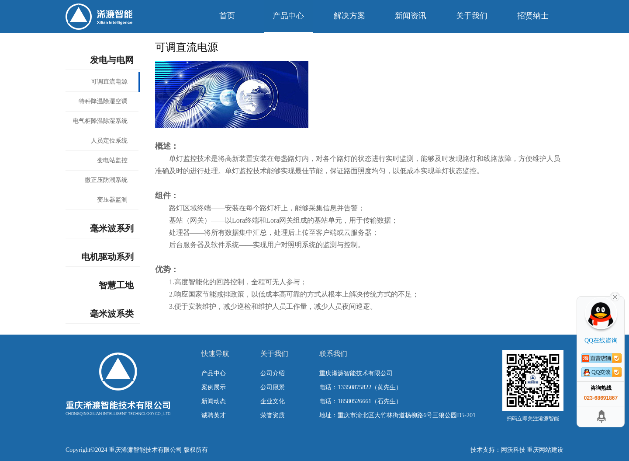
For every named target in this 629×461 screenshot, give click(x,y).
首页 (227, 15)
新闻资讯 (410, 15)
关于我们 (471, 15)
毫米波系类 (112, 313)
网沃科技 (513, 450)
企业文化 (272, 401)
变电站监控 (112, 160)
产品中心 (288, 15)
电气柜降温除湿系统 (100, 121)
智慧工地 (116, 285)
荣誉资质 (272, 415)
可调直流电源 (109, 81)
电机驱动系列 (107, 257)
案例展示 (213, 387)
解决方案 (349, 15)
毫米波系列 (112, 228)
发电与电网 (112, 60)
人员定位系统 (109, 140)
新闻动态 (213, 401)
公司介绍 (272, 373)
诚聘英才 (213, 415)
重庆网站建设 (545, 450)
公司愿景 (272, 387)
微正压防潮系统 (106, 180)
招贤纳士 (533, 15)
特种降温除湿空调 (103, 101)
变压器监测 (112, 199)
